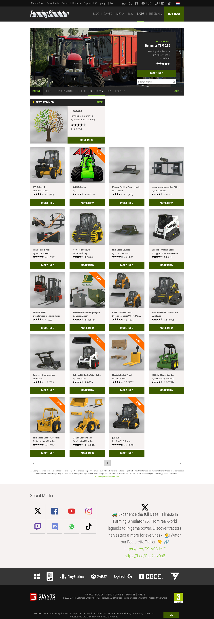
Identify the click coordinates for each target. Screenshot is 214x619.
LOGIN (176, 91)
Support (88, 3)
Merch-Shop (37, 3)
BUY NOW (174, 14)
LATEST (48, 91)
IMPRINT (130, 594)
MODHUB (36, 91)
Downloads (53, 3)
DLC (130, 13)
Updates (76, 3)
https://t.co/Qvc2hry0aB (145, 555)
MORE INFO (156, 73)
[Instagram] (150, 3)
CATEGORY (95, 91)
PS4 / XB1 (120, 91)
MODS (140, 13)
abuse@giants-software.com (107, 476)
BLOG (96, 13)
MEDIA (120, 13)
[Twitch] (156, 3)
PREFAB (82, 91)
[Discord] (163, 3)
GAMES (108, 13)
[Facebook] (137, 3)
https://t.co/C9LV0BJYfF (145, 548)
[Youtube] (143, 3)
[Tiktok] (170, 3)
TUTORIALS (155, 13)
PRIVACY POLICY (94, 594)
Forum (65, 3)
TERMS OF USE (114, 594)
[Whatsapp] (124, 3)
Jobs (110, 3)
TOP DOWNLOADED (65, 91)
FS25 (109, 91)
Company (100, 3)
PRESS (141, 594)
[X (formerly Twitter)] (130, 3)
